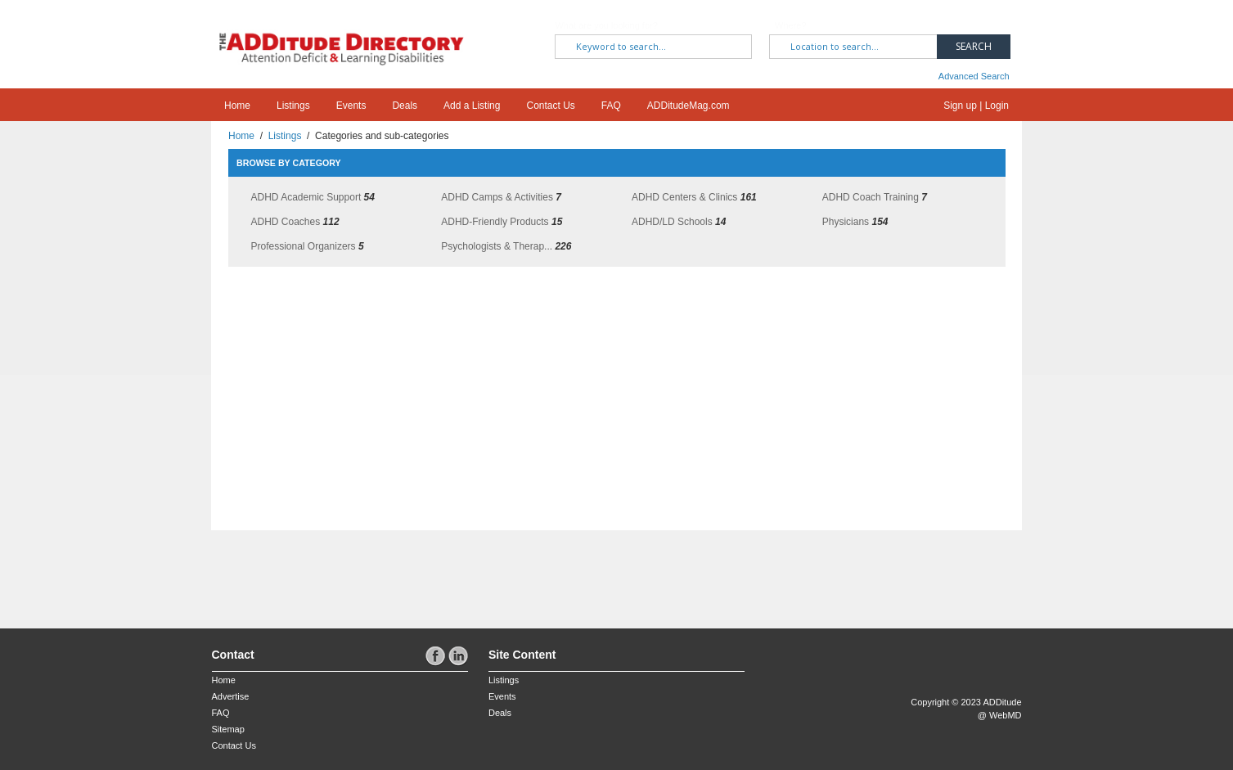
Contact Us (550, 105)
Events (351, 105)
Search (974, 46)
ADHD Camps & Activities (497, 197)
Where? (791, 25)
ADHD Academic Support (306, 197)
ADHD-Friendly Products (494, 221)
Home (237, 105)
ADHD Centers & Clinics (684, 197)
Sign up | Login (976, 105)
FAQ (611, 105)
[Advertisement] (307, 571)
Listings (293, 105)
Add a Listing (471, 105)
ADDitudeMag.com (688, 105)
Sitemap (228, 729)
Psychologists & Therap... (496, 246)
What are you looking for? (606, 25)
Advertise (231, 696)
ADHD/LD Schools (672, 221)
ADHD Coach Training (870, 197)
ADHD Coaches (286, 221)
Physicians (845, 221)
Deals (404, 105)
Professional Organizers (303, 246)
